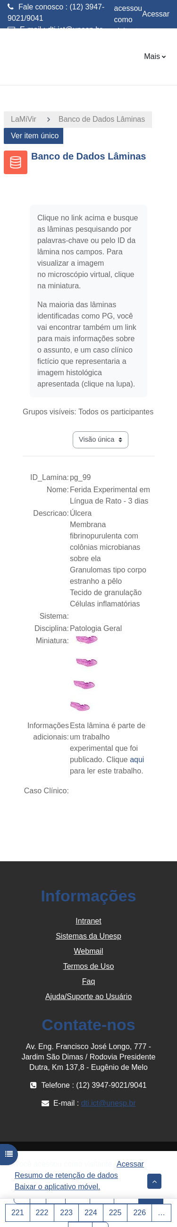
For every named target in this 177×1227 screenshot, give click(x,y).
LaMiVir (23, 119)
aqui (137, 760)
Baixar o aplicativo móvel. (57, 1187)
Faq (88, 981)
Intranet (88, 921)
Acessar (155, 14)
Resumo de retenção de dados (66, 1175)
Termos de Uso (88, 966)
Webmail (88, 951)
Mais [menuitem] (152, 56)
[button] (154, 1181)
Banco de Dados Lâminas (102, 119)
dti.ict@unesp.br (75, 29)
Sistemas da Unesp (88, 936)
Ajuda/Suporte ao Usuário (88, 996)
